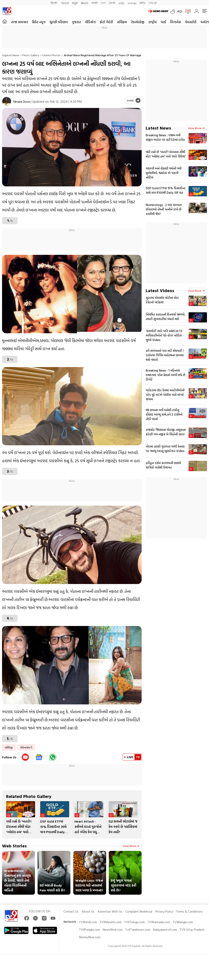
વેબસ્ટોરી (190, 22)
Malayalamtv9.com (165, 929)
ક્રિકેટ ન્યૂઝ (38, 22)
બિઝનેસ (175, 22)
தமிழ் (121, 3)
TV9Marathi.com (110, 922)
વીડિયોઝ (90, 22)
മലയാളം (132, 3)
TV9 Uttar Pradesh (192, 929)
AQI (179, 11)
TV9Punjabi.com (89, 929)
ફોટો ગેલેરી (106, 22)
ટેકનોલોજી (137, 22)
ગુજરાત (76, 22)
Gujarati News (10, 55)
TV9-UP (152, 3)
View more (130, 846)
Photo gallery (30, 55)
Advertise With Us (110, 911)
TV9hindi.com (88, 922)
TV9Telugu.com (134, 922)
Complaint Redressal (138, 911)
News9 (65, 3)
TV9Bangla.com (183, 922)
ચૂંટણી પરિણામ (58, 22)
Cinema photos (51, 55)
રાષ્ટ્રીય (152, 22)
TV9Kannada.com (158, 922)
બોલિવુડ (9, 747)
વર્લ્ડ (163, 22)
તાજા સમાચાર (19, 22)
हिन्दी (54, 3)
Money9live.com (89, 937)
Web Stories (14, 845)
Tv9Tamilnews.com (137, 929)
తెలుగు (84, 3)
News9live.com (112, 929)
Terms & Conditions (189, 911)
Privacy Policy (164, 911)
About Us (88, 911)
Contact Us (71, 911)
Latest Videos (160, 290)
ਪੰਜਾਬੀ (112, 3)
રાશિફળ (122, 22)
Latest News (158, 127)
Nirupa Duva (21, 101)
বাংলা (103, 3)
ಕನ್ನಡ (75, 3)
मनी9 (142, 3)
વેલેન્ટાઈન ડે (26, 747)
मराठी (95, 3)
